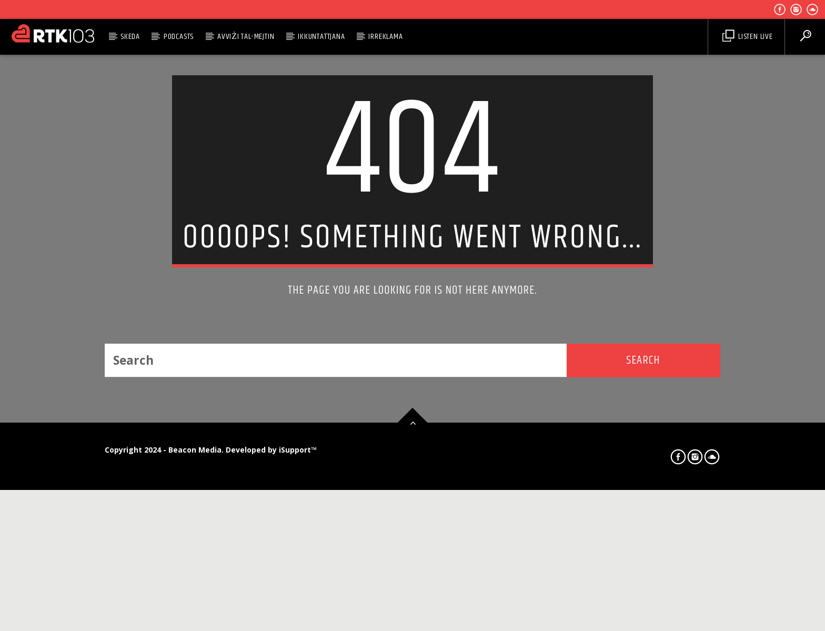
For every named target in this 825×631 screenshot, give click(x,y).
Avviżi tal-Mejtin (245, 36)
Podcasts (179, 36)
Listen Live (747, 36)
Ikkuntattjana (321, 36)
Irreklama (385, 36)
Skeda (130, 36)
